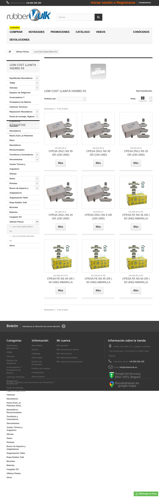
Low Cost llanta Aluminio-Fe (22, 238)
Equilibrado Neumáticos (21, 78)
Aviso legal (37, 357)
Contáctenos (145, 2)
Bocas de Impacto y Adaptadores (18, 190)
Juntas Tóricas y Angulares (17, 166)
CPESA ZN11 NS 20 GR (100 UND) (61, 216)
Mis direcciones (64, 353)
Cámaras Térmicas (18, 107)
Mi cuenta (63, 340)
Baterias (13, 212)
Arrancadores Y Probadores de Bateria (20, 99)
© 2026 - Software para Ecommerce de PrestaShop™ (31, 488)
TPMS (12, 83)
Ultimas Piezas (16, 222)
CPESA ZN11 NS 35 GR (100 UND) (61, 153)
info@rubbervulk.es (128, 367)
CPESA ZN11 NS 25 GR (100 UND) (136, 153)
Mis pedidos (62, 345)
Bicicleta (13, 207)
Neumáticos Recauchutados (17, 147)
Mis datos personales (67, 357)
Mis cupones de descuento (69, 362)
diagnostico (23, 267)
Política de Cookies (41, 368)
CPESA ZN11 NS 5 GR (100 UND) (98, 216)
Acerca (35, 349)
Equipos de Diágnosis (20, 92)
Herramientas (15, 159)
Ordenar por (50, 98)
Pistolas (13, 183)
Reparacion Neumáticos (20, 112)
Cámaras (13, 126)
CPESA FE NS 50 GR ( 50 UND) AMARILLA (136, 280)
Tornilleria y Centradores (21, 154)
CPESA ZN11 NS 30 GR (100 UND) (98, 153)
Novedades (37, 345)
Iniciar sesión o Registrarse (113, 3)
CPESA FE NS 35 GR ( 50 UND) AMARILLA (136, 216)
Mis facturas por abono (68, 349)
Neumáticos (15, 131)
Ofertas (13, 174)
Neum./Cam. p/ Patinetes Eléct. (21, 137)
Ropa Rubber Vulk (18, 202)
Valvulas (13, 88)
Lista (150, 99)
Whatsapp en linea (146, 493)
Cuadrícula (143, 99)
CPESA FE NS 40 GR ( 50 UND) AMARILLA (60, 280)
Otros (12, 245)
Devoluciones (38, 376)
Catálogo (36, 353)
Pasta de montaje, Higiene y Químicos (21, 118)
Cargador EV (15, 217)
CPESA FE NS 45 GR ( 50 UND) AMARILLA (98, 280)
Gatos (12, 178)
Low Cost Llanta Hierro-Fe (21, 228)
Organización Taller (18, 197)
